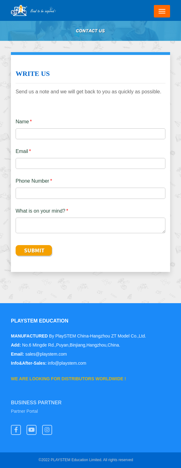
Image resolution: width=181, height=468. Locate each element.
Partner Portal (24, 411)
